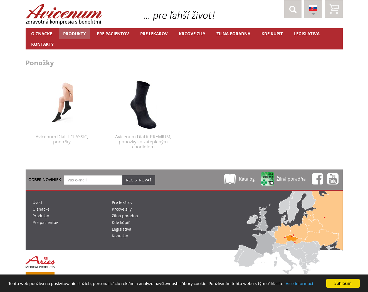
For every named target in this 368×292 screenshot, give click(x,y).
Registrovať (139, 180)
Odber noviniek (44, 179)
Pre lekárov (154, 33)
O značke (41, 33)
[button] (293, 9)
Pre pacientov (113, 33)
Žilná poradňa (233, 33)
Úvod (37, 202)
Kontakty (42, 44)
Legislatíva (307, 33)
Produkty (74, 33)
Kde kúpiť (272, 33)
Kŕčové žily (192, 33)
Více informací (299, 284)
